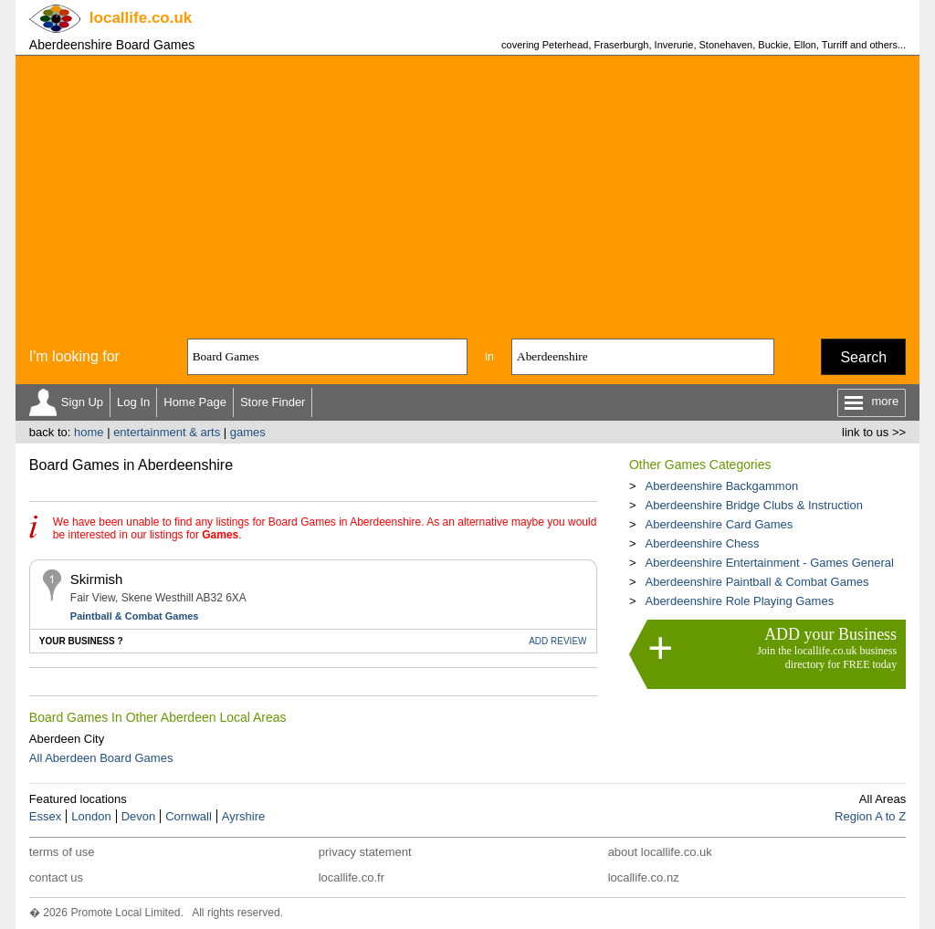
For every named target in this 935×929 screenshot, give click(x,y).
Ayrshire (243, 816)
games (248, 432)
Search (863, 357)
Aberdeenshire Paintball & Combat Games (756, 582)
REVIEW (557, 641)
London (90, 816)
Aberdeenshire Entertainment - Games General (769, 562)
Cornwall (188, 816)
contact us (56, 877)
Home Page (194, 402)
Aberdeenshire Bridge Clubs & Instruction (753, 505)
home (89, 432)
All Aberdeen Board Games (101, 758)
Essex (45, 816)
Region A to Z (870, 816)
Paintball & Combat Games (134, 616)
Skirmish (96, 579)
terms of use (62, 852)
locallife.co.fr (351, 877)
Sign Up (82, 402)
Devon (138, 816)
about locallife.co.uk (660, 852)
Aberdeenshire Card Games (719, 524)
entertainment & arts (166, 432)
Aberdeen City (66, 739)
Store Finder (273, 402)
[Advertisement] (467, 192)
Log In (133, 402)
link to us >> (874, 432)
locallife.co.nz (643, 877)
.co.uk (140, 17)
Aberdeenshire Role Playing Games (739, 601)
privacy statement (365, 852)
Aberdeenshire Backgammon (721, 486)
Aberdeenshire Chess (702, 543)
